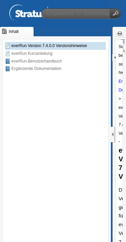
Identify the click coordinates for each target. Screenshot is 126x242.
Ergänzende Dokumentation (36, 68)
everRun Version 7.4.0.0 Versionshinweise (49, 45)
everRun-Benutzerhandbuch (36, 61)
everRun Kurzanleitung (31, 53)
